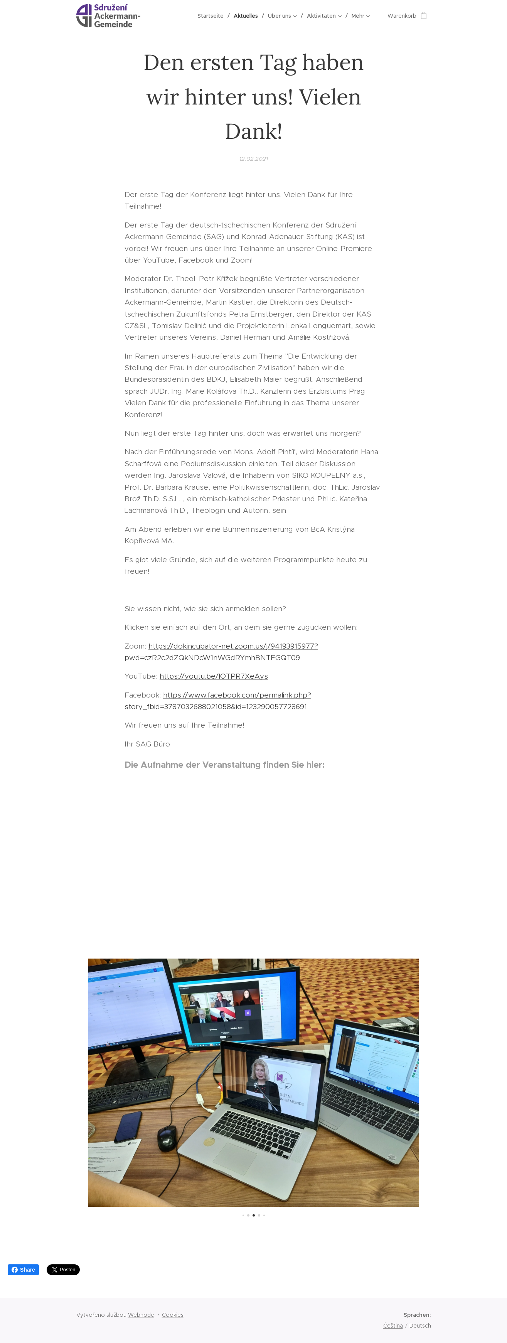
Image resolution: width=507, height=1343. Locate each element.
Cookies (173, 1314)
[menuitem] (212, 15)
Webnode (141, 1314)
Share (23, 1270)
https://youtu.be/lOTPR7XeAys (214, 676)
